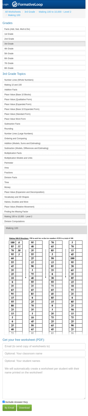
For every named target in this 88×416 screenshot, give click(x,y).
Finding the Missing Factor (16, 211)
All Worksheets (13, 11)
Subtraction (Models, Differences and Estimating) (26, 148)
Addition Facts (10, 89)
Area (6, 168)
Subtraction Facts (12, 124)
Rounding (8, 129)
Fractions (8, 172)
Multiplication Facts (13, 153)
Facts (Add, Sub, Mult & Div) (17, 29)
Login (5, 4)
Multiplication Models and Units (18, 158)
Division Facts (10, 177)
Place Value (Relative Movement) (19, 207)
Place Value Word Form (15, 119)
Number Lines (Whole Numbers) (18, 80)
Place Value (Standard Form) (17, 114)
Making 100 (14, 15)
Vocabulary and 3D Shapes (16, 197)
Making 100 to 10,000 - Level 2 (55, 11)
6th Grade (8, 58)
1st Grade (8, 34)
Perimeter (8, 163)
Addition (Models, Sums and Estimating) (22, 143)
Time (6, 182)
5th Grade (8, 53)
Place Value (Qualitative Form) (18, 99)
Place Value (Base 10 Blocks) (17, 94)
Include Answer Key (16, 402)
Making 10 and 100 (13, 85)
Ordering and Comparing (15, 138)
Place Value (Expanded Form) (17, 104)
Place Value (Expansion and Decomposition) (24, 192)
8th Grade (8, 68)
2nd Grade (9, 39)
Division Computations (14, 221)
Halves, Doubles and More (16, 202)
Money (7, 187)
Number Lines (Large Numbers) (18, 133)
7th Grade (8, 63)
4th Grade (8, 48)
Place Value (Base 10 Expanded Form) (21, 109)
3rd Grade (29, 11)
